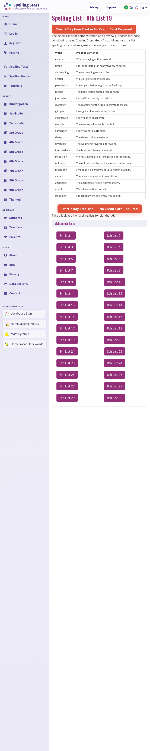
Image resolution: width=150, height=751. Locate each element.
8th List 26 (114, 375)
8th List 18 (114, 328)
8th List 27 (67, 386)
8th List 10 (114, 282)
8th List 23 (67, 363)
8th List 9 (66, 282)
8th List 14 (114, 305)
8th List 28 (114, 386)
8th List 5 (66, 259)
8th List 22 (114, 351)
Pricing (94, 7)
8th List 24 (114, 363)
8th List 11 (67, 293)
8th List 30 (114, 398)
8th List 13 (67, 305)
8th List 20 (114, 340)
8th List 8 (113, 270)
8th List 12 (114, 293)
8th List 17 (67, 328)
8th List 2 (113, 235)
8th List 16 (114, 317)
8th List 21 (67, 351)
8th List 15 (67, 317)
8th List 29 (67, 398)
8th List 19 (67, 340)
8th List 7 (66, 270)
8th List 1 (66, 235)
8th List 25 (67, 375)
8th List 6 (113, 259)
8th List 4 (113, 247)
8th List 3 (66, 247)
